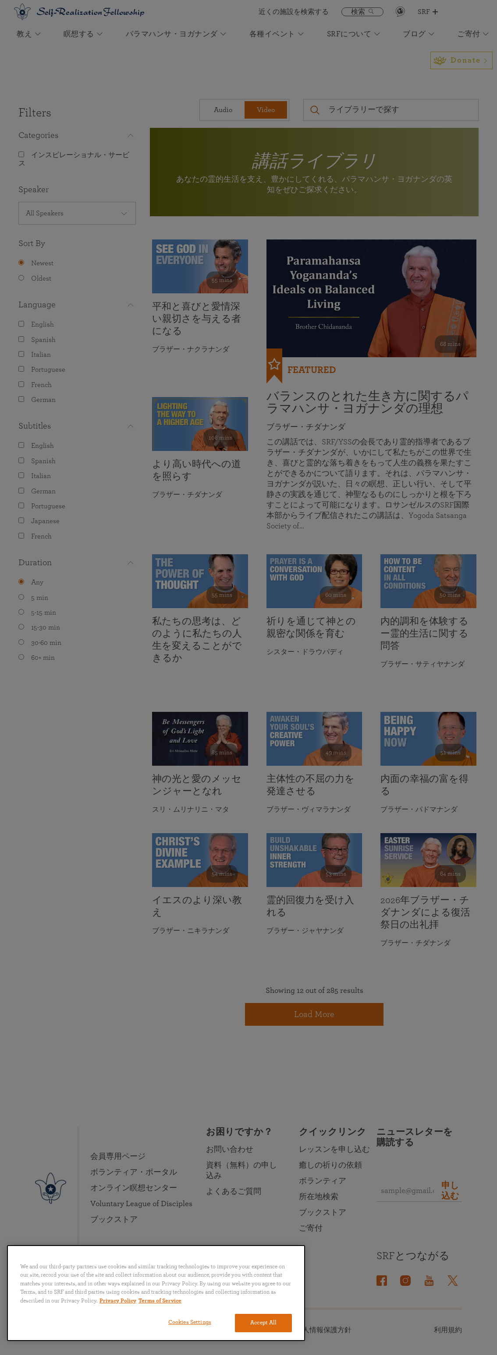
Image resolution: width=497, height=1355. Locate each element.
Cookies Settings (189, 1322)
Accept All (263, 1323)
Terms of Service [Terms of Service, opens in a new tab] (159, 1301)
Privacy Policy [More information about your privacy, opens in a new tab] (117, 1301)
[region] (156, 1293)
